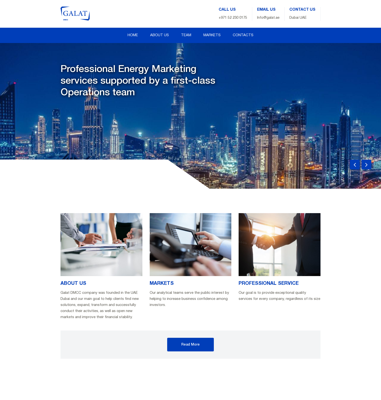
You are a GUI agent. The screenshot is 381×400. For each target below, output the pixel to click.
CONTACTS (243, 35)
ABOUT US (159, 35)
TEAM (186, 35)
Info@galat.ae (268, 17)
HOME (133, 35)
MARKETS (212, 35)
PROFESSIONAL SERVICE (269, 283)
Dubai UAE (298, 17)
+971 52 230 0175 (233, 17)
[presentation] (355, 164)
